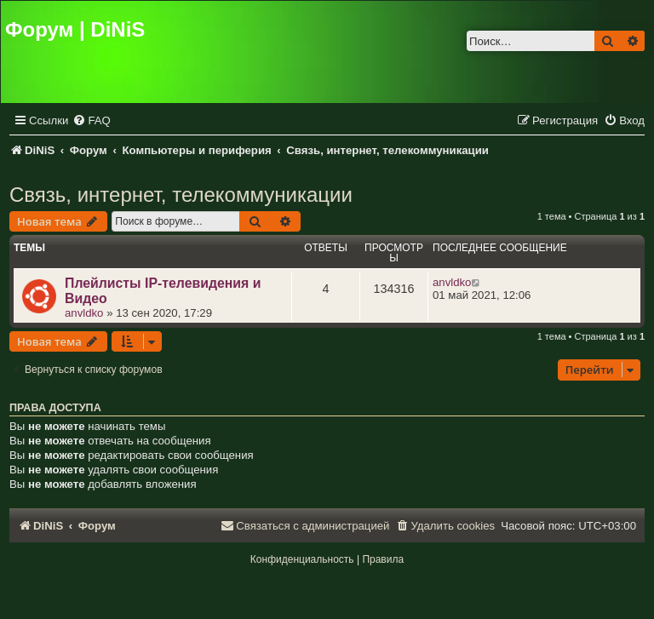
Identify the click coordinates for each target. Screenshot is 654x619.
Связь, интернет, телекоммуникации (181, 194)
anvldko (84, 313)
